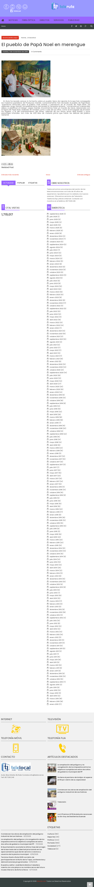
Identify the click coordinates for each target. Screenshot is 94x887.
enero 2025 (54, 233)
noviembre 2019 (56, 398)
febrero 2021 (55, 359)
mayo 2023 (54, 286)
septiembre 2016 (56, 495)
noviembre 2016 (56, 490)
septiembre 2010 (56, 682)
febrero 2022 (55, 325)
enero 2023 (54, 297)
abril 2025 (54, 225)
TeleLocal (51, 849)
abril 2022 (54, 320)
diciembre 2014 (56, 548)
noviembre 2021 (56, 333)
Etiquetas (32, 183)
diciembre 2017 (56, 456)
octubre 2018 (55, 431)
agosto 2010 (54, 684)
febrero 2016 (55, 512)
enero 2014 (54, 576)
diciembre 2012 (56, 609)
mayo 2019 (54, 411)
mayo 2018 (54, 442)
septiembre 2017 (56, 464)
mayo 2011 (54, 659)
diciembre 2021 (56, 331)
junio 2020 (54, 378)
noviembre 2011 (56, 643)
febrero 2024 (55, 261)
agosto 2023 (55, 278)
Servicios (59, 20)
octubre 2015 (55, 523)
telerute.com (41, 881)
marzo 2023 (54, 292)
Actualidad (8, 183)
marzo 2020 (54, 386)
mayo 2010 (54, 693)
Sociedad (51, 846)
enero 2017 (54, 484)
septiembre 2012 (56, 618)
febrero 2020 (55, 389)
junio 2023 (54, 283)
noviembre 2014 (56, 551)
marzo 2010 (54, 698)
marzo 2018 (54, 448)
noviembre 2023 (56, 269)
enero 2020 (54, 392)
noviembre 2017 (56, 459)
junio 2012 (53, 623)
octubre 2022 (55, 306)
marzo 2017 (54, 478)
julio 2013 (53, 590)
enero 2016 (54, 515)
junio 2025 (54, 219)
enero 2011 (54, 671)
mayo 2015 (54, 534)
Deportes (51, 837)
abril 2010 (53, 696)
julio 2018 (53, 437)
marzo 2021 (54, 356)
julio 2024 (53, 250)
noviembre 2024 (56, 239)
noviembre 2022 (56, 303)
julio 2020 (53, 375)
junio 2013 (53, 593)
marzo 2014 (54, 570)
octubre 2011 (54, 646)
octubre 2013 (55, 584)
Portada (51, 843)
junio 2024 (54, 253)
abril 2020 (54, 384)
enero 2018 (54, 453)
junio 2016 (53, 501)
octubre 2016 (55, 492)
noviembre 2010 (56, 676)
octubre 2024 (55, 242)
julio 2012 (53, 620)
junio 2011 (53, 657)
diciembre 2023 (56, 267)
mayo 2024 (54, 255)
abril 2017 (53, 476)
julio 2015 (53, 528)
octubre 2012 (55, 615)
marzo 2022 (54, 322)
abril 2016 (53, 506)
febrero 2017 (54, 481)
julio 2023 (53, 281)
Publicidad (73, 20)
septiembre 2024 (57, 244)
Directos (44, 20)
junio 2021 (53, 347)
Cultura (50, 834)
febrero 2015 (55, 542)
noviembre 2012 (56, 612)
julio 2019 (53, 406)
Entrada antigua (83, 175)
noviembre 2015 (56, 520)
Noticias (13, 20)
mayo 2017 (54, 473)
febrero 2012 (55, 634)
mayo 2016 (54, 503)
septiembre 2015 (56, 526)
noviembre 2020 (56, 367)
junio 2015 (53, 531)
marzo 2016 (54, 509)
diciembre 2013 (56, 579)
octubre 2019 (55, 400)
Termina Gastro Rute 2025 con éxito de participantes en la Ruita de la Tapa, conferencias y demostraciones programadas (23, 859)
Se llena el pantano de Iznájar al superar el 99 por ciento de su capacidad (75, 778)
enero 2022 (54, 328)
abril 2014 (53, 568)
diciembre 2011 (55, 640)
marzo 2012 (54, 632)
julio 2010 (53, 687)
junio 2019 (53, 409)
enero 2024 (54, 264)
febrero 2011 (54, 668)
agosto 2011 (54, 651)
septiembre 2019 (56, 403)
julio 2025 (53, 216)
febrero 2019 (55, 420)
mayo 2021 (54, 350)
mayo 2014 (54, 565)
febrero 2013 (55, 604)
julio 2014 (53, 559)
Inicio (3, 26)
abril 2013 (53, 598)
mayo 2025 (54, 222)
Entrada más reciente (10, 175)
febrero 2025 (55, 230)
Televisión (62, 802)
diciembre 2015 (56, 517)
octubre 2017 (55, 462)
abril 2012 (53, 629)
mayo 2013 (54, 595)
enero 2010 (54, 704)
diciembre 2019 (56, 395)
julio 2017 (53, 467)
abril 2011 (53, 662)
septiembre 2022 (56, 308)
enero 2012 (54, 637)
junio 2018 (53, 439)
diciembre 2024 (56, 236)
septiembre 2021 (56, 339)
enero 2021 (54, 361)
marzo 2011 (54, 665)
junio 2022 (54, 314)
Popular (21, 183)
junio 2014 (53, 562)
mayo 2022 (54, 317)
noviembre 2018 (56, 428)
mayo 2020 (54, 381)
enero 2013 (54, 606)
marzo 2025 (54, 228)
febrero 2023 (55, 294)
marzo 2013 (54, 601)
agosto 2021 (54, 342)
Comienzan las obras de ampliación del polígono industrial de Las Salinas (75, 791)
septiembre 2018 (56, 434)
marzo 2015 (54, 540)
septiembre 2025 (56, 214)
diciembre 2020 (56, 364)
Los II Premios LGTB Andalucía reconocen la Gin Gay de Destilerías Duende (75, 815)
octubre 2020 (55, 370)
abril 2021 (53, 353)
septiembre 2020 (56, 372)
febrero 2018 (55, 450)
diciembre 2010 (56, 673)
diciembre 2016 (56, 487)
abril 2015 (53, 537)
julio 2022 (53, 311)
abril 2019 (53, 414)
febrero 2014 (55, 573)
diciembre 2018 (56, 425)
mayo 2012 (54, 626)
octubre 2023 (55, 272)
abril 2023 (54, 289)
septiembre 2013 (56, 587)
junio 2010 (53, 690)
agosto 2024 (55, 247)
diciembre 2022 (56, 300)
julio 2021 (53, 345)
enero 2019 (54, 423)
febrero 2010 (55, 701)
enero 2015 (54, 545)
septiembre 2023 (56, 275)
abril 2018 (53, 445)
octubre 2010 (55, 679)
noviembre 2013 (56, 581)
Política (50, 840)
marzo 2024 (54, 258)
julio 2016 (53, 498)
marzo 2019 (54, 417)
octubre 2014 (55, 554)
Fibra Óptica (28, 20)
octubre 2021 (55, 336)
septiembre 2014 (56, 556)
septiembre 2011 (56, 648)
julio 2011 (53, 654)
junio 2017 (53, 470)
